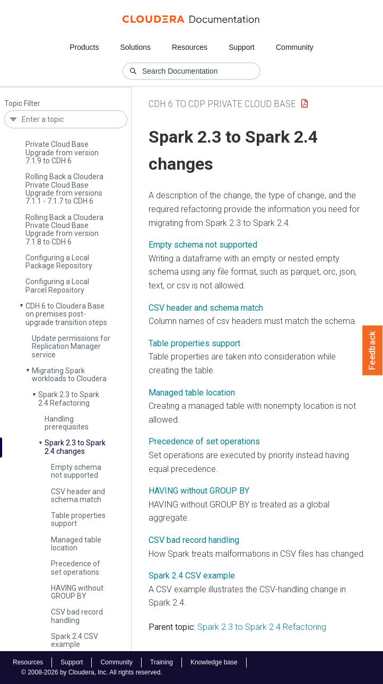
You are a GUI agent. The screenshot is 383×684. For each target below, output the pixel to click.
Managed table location (76, 544)
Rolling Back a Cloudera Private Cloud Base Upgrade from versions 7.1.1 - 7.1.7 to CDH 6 (64, 188)
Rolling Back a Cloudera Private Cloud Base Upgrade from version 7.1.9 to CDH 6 (64, 148)
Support (242, 47)
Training (161, 662)
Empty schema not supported (76, 471)
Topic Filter (22, 104)
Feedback (373, 350)
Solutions (135, 47)
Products (84, 47)
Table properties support (78, 519)
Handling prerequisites (67, 423)
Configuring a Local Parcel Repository (57, 285)
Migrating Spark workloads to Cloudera (69, 374)
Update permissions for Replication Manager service (71, 346)
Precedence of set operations (75, 567)
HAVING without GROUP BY (77, 592)
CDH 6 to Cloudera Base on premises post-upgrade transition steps (66, 314)
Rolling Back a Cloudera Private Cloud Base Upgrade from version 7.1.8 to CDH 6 (64, 229)
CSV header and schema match (78, 495)
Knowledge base (214, 662)
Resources (189, 47)
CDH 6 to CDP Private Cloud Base (222, 104)
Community (295, 47)
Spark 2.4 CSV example (74, 640)
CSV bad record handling (77, 616)
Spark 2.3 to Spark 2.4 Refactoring (68, 398)
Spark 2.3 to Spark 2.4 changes (75, 447)
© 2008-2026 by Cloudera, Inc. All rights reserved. (91, 672)
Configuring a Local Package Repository (58, 261)
